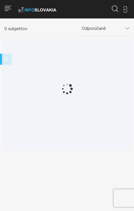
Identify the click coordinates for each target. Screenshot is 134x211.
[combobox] (106, 28)
